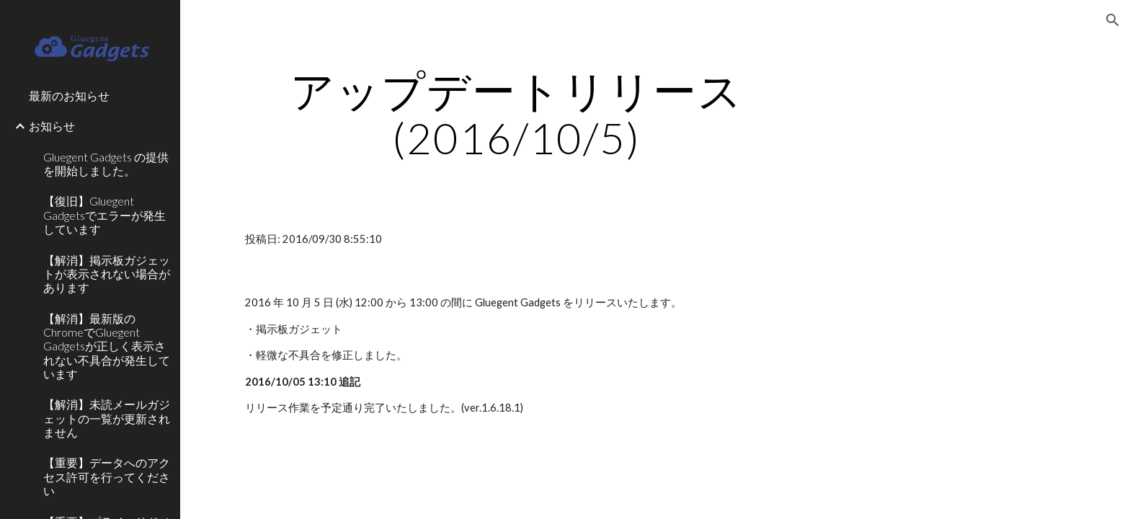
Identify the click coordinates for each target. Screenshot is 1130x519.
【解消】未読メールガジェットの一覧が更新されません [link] (106, 418)
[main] (516, 114)
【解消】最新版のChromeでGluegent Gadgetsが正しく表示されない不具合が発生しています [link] (106, 346)
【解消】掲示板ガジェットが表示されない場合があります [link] (106, 274)
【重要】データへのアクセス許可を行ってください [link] (106, 476)
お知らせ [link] (52, 126)
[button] (1112, 20)
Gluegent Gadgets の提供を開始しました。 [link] (106, 163)
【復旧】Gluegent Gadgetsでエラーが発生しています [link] (104, 215)
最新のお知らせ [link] (69, 95)
